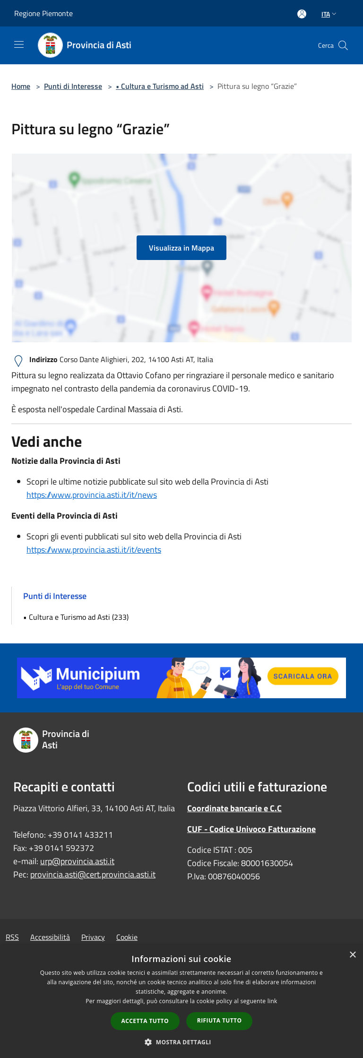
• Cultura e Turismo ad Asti (160, 86)
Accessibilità (50, 937)
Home (20, 86)
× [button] (352, 955)
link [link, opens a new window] (272, 1001)
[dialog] (181, 1001)
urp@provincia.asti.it (77, 861)
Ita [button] (329, 14)
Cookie (127, 937)
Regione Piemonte (43, 13)
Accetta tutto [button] (145, 1021)
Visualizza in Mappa (181, 247)
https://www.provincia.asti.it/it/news (91, 494)
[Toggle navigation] (19, 44)
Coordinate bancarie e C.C (234, 808)
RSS (12, 937)
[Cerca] (343, 45)
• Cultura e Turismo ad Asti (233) (76, 617)
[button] (181, 1042)
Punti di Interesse (73, 86)
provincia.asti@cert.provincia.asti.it (93, 874)
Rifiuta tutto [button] (219, 1020)
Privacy (93, 937)
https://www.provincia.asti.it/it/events (93, 549)
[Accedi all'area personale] (302, 14)
